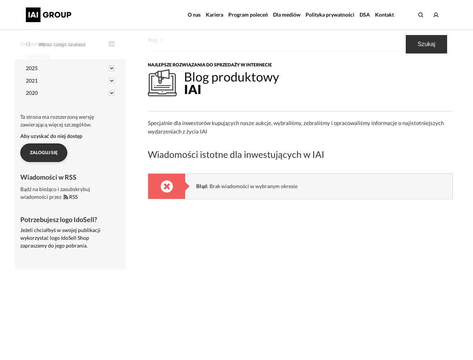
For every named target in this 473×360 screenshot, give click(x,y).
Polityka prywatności (330, 14)
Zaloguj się (44, 152)
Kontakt (384, 14)
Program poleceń (248, 14)
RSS (71, 197)
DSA (365, 14)
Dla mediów (286, 14)
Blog (152, 40)
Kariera (214, 14)
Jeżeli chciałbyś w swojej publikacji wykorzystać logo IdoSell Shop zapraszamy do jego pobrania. (60, 238)
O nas (194, 14)
